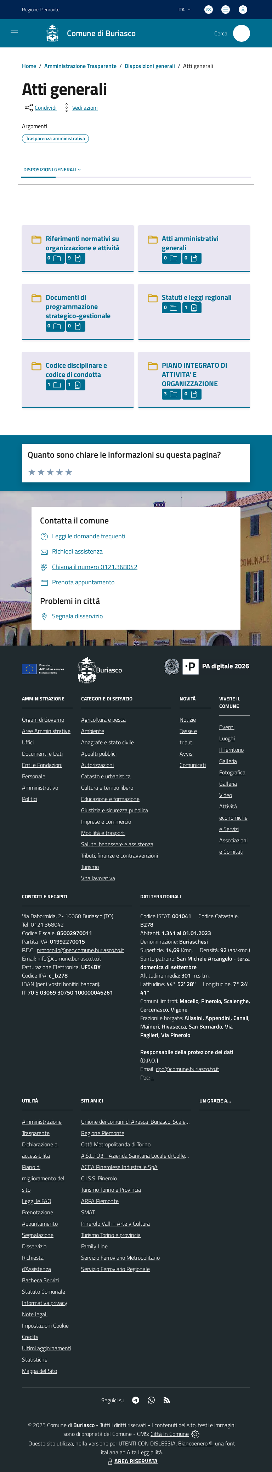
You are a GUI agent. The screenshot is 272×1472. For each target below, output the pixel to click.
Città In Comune (170, 1434)
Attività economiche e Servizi (233, 817)
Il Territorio (231, 749)
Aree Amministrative (46, 731)
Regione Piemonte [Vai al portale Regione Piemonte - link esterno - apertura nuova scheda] (41, 9)
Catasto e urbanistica (106, 776)
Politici (29, 799)
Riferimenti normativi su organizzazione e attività (82, 243)
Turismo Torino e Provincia (111, 1189)
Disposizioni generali (150, 66)
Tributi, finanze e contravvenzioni (119, 855)
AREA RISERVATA (132, 1461)
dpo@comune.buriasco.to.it (187, 1069)
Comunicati (193, 765)
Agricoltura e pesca (103, 719)
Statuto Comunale (43, 1291)
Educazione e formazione (110, 799)
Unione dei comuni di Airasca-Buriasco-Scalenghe (139, 1121)
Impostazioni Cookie (45, 1325)
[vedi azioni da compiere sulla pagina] (79, 107)
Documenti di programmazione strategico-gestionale (78, 306)
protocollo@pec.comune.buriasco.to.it (80, 950)
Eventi (226, 727)
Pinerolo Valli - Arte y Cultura (115, 1223)
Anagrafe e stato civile (107, 742)
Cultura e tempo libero (107, 787)
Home (29, 66)
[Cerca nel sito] (241, 33)
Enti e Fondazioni (42, 765)
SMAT (88, 1212)
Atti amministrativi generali (190, 243)
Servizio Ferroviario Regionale (115, 1269)
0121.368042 (47, 924)
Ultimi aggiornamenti (46, 1348)
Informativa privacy (44, 1303)
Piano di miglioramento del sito (43, 1178)
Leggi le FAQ (36, 1201)
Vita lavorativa (98, 878)
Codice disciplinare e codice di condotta (76, 370)
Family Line (94, 1246)
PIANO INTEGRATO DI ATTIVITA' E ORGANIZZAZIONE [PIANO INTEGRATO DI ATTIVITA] (194, 374)
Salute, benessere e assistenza (117, 844)
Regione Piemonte (102, 1133)
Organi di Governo (43, 719)
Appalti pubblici (99, 753)
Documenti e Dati (42, 753)
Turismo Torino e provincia (111, 1235)
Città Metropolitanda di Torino (116, 1144)
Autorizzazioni (97, 765)
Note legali (34, 1314)
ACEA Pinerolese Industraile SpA (119, 1167)
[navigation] (14, 32)
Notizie (188, 719)
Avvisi (186, 753)
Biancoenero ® (195, 1443)
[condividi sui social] (40, 107)
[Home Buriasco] (87, 33)
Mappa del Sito (39, 1371)
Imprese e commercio (106, 821)
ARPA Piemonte (100, 1201)
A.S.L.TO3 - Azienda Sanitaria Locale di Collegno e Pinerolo (150, 1155)
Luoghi (227, 738)
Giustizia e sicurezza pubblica (114, 810)
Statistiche (34, 1359)
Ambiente (92, 731)
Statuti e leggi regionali (197, 297)
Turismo (90, 867)
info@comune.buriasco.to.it (69, 958)
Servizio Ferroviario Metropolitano (120, 1257)
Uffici (28, 742)
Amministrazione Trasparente (80, 66)
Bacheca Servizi (40, 1280)
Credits (30, 1337)
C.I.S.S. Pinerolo (99, 1178)
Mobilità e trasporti (103, 833)
